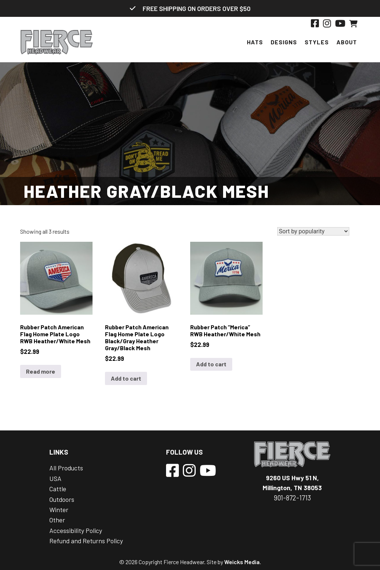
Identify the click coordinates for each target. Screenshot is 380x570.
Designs (284, 41)
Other (57, 520)
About (346, 41)
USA (55, 478)
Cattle (57, 489)
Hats (255, 41)
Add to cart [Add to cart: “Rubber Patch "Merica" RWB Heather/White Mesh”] (211, 363)
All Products (66, 468)
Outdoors (61, 499)
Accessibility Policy (75, 530)
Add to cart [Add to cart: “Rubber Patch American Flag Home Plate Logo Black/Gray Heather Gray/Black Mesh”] (126, 378)
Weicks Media (242, 561)
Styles (317, 41)
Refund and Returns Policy (86, 541)
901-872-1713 (292, 498)
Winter (58, 510)
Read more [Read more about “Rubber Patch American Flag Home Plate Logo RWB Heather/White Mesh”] (40, 371)
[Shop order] (313, 231)
